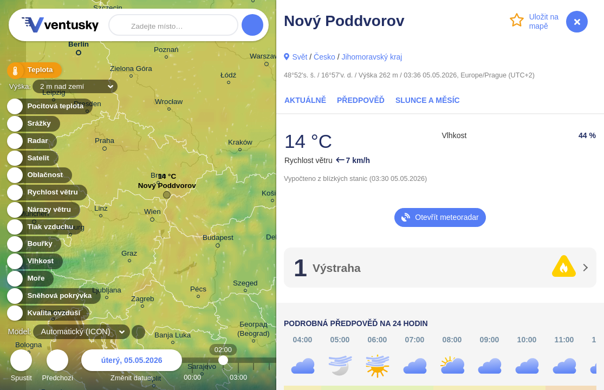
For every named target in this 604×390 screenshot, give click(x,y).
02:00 (223, 377)
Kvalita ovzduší (47, 313)
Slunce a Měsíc (427, 100)
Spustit (21, 367)
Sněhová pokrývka (53, 296)
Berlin (78, 46)
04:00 (253, 377)
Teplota (34, 70)
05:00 (269, 377)
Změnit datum (131, 367)
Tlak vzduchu (44, 227)
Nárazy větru (43, 210)
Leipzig (54, 94)
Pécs (198, 290)
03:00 (238, 377)
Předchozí (58, 367)
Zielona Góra (131, 70)
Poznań (166, 51)
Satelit (32, 158)
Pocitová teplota (49, 106)
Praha (104, 142)
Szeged (245, 284)
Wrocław (169, 103)
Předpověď (361, 100)
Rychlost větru (46, 192)
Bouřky (34, 244)
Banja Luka (172, 336)
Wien (152, 213)
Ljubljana (106, 291)
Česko (324, 57)
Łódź (228, 76)
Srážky (33, 124)
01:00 (207, 377)
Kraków (240, 144)
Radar (31, 141)
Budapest (218, 239)
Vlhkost (34, 261)
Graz (129, 255)
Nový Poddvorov (167, 188)
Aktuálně (305, 100)
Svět (299, 57)
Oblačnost (39, 175)
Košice (272, 194)
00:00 (192, 377)
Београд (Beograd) (253, 330)
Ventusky (58, 25)
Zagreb (142, 300)
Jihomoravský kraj (371, 57)
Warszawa (266, 58)
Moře (30, 279)
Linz (101, 210)
